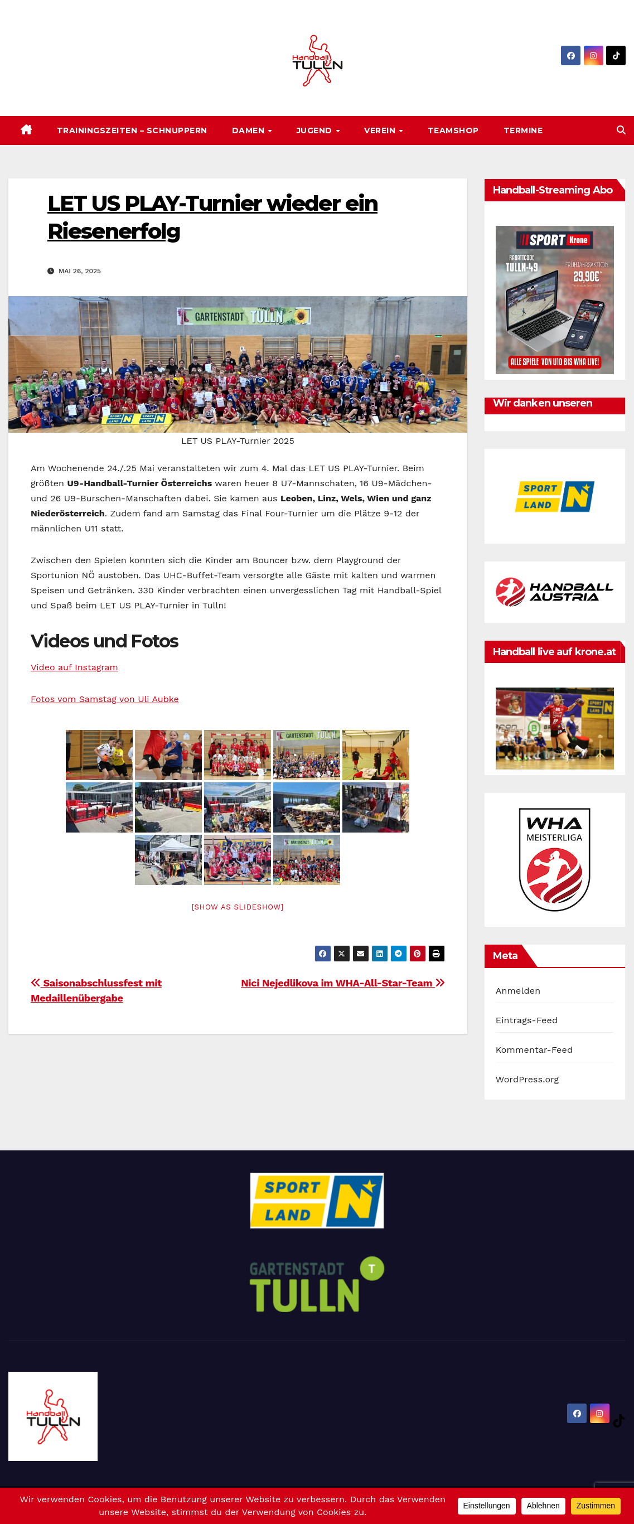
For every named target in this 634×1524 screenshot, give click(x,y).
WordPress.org (527, 1079)
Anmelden (518, 990)
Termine (523, 130)
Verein (381, 130)
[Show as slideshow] (238, 907)
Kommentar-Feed (534, 1049)
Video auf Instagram (74, 667)
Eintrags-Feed (527, 1020)
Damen (249, 130)
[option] (555, 496)
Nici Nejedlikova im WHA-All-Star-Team (343, 983)
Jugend (316, 130)
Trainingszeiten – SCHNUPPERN (132, 130)
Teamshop (453, 130)
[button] (621, 130)
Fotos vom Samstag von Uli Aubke (105, 699)
